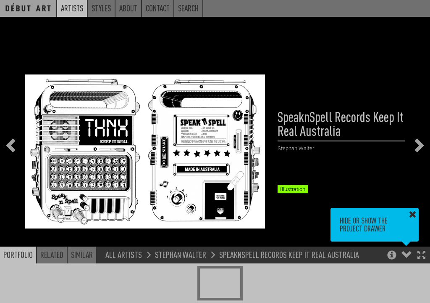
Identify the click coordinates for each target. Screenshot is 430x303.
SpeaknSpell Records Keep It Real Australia (289, 254)
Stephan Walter (180, 254)
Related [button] (51, 254)
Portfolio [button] (18, 254)
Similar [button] (82, 254)
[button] (421, 256)
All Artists (123, 254)
